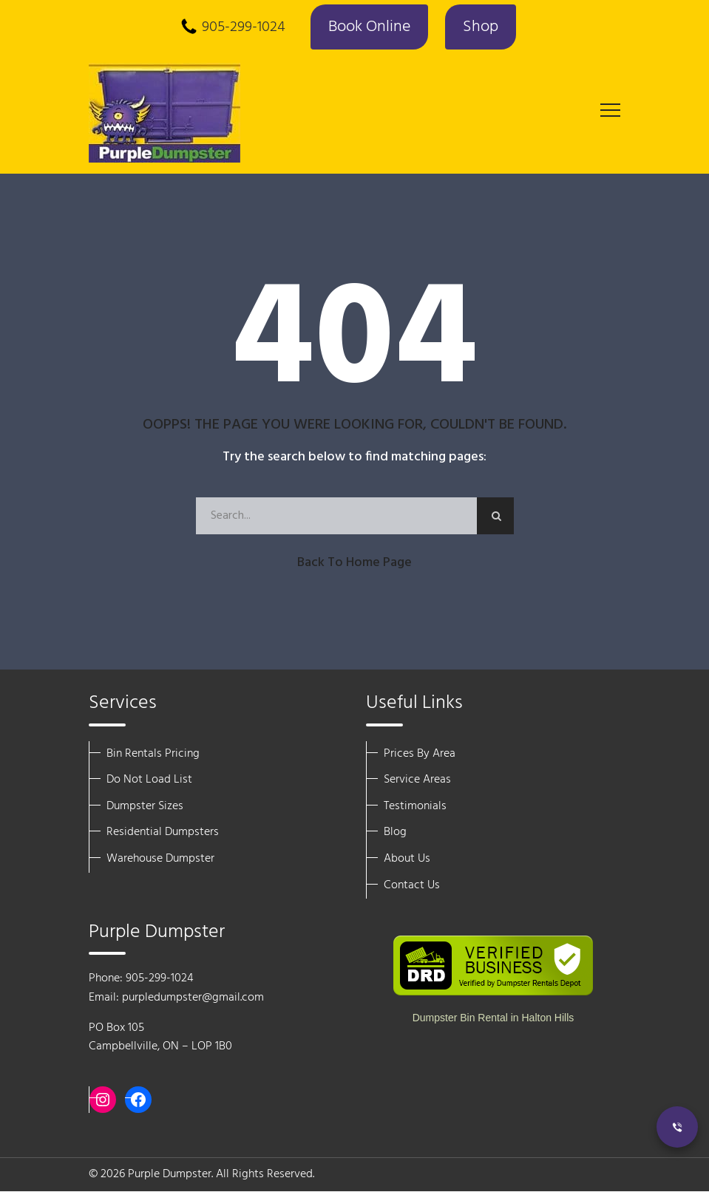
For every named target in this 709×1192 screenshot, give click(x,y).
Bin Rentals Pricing (153, 753)
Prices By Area (419, 753)
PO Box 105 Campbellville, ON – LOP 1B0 (160, 1037)
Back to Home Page (354, 562)
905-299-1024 (241, 28)
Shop (481, 28)
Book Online (368, 28)
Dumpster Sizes (144, 806)
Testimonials (415, 806)
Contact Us (412, 885)
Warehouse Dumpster (160, 859)
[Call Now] (677, 1127)
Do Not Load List (149, 780)
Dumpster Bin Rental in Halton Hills (493, 1018)
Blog (395, 832)
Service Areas (417, 780)
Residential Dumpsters (162, 832)
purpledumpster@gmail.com (193, 998)
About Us (407, 859)
